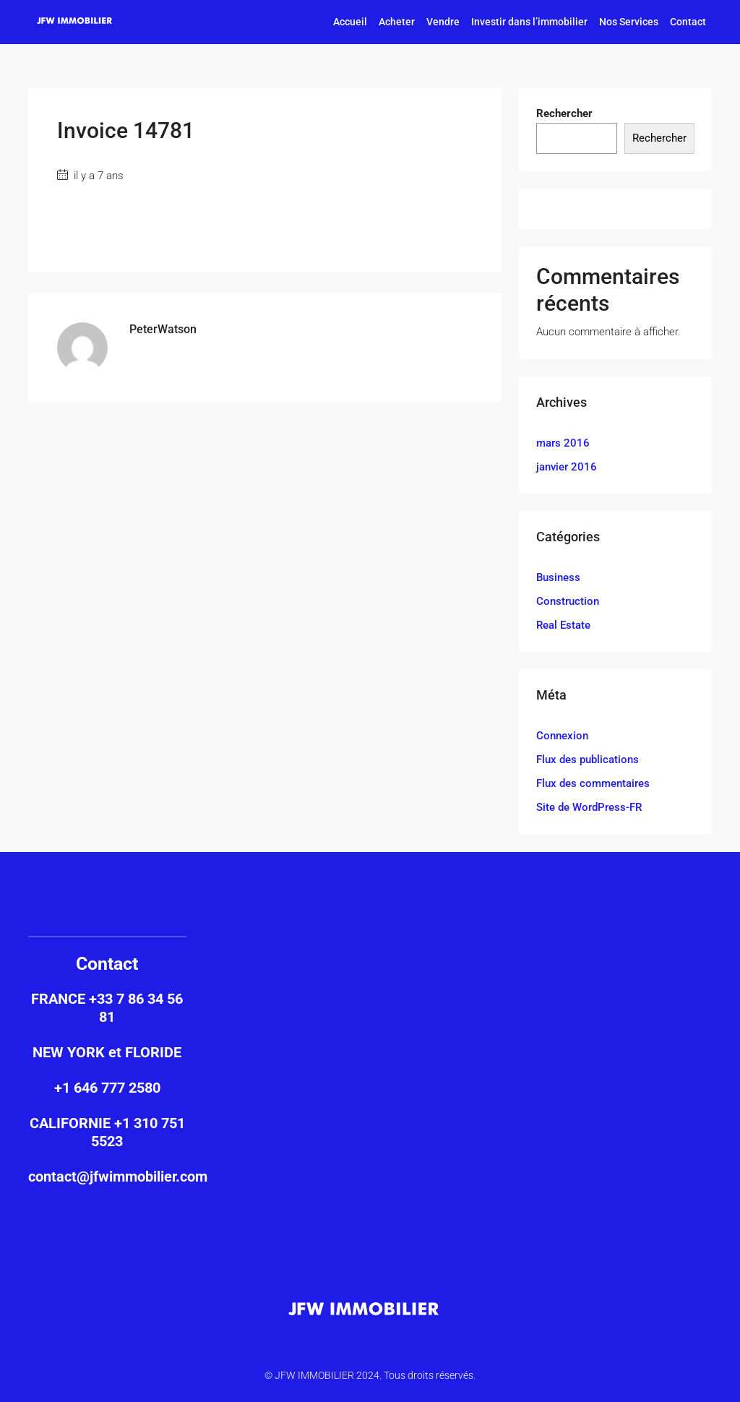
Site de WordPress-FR (589, 807)
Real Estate (563, 625)
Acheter (397, 21)
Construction (567, 601)
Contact (688, 21)
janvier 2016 (566, 466)
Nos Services (628, 21)
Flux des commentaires (593, 783)
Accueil (350, 21)
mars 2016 (563, 443)
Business (558, 577)
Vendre (443, 21)
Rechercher (564, 113)
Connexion (562, 735)
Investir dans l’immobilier (529, 21)
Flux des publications (587, 759)
